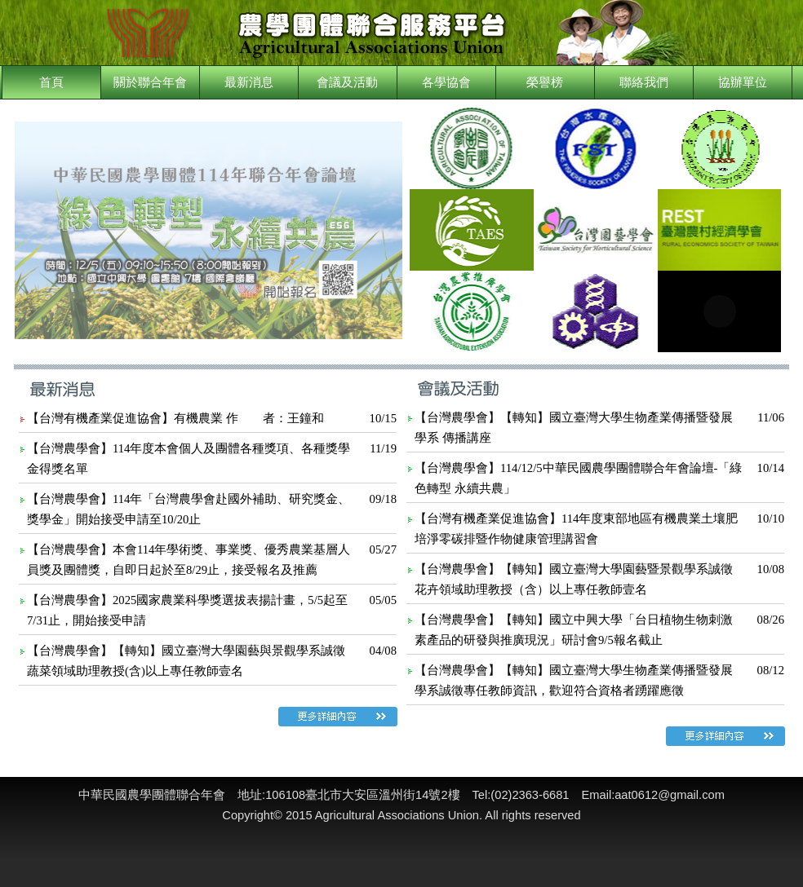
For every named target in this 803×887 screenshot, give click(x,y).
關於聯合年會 (150, 82)
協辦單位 (742, 82)
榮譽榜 (544, 82)
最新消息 (248, 82)
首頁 (51, 82)
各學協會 (446, 82)
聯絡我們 (643, 82)
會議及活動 (347, 82)
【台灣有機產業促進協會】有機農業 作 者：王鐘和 (175, 418)
